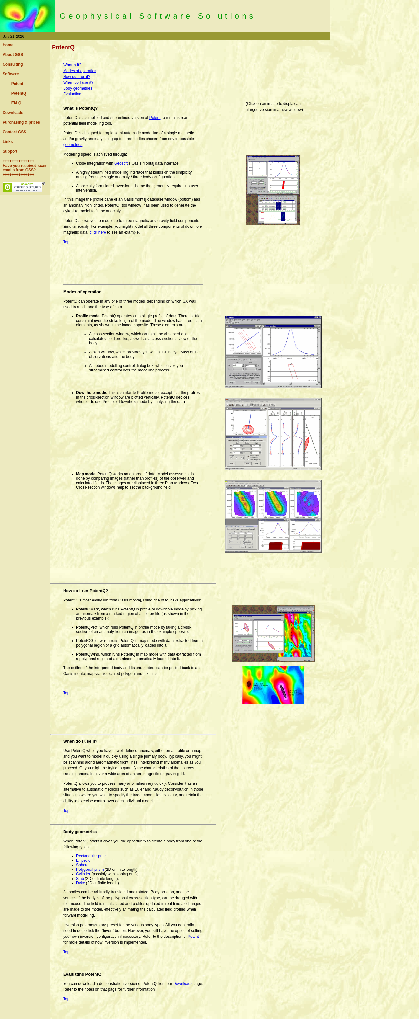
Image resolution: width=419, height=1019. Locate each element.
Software (11, 74)
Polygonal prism (90, 869)
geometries (72, 144)
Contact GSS (14, 132)
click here (98, 232)
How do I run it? (76, 76)
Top (66, 242)
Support (10, 151)
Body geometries (77, 88)
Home (8, 45)
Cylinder (83, 874)
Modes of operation (79, 71)
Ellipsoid (83, 860)
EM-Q (12, 103)
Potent (13, 84)
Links (8, 141)
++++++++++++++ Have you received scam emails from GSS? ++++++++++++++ (25, 168)
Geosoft (121, 163)
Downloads (13, 113)
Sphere (82, 865)
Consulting (13, 64)
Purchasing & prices (21, 122)
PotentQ (14, 93)
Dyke (80, 883)
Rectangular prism (91, 856)
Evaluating (72, 94)
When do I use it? (78, 82)
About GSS (13, 55)
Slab (80, 878)
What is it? (72, 65)
